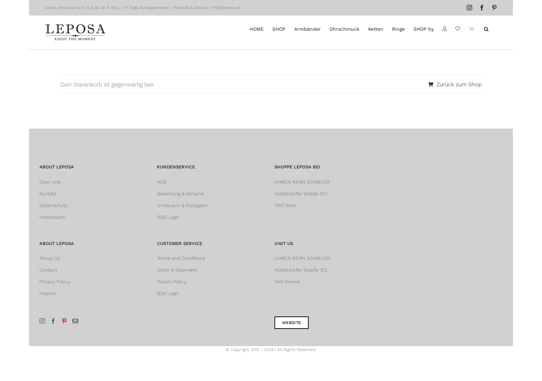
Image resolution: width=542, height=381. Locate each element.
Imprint (47, 293)
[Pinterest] (64, 321)
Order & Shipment (177, 270)
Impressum (52, 217)
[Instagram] (42, 321)
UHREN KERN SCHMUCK (302, 182)
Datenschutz (53, 205)
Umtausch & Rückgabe (182, 205)
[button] (486, 29)
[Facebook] (53, 321)
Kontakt (47, 193)
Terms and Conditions (181, 258)
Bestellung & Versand (180, 193)
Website (291, 322)
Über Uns (49, 182)
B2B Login (168, 217)
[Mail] (75, 321)
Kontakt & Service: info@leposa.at (207, 7)
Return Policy (171, 281)
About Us (49, 258)
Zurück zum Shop (459, 84)
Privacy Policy (54, 281)
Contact (48, 270)
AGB (162, 182)
